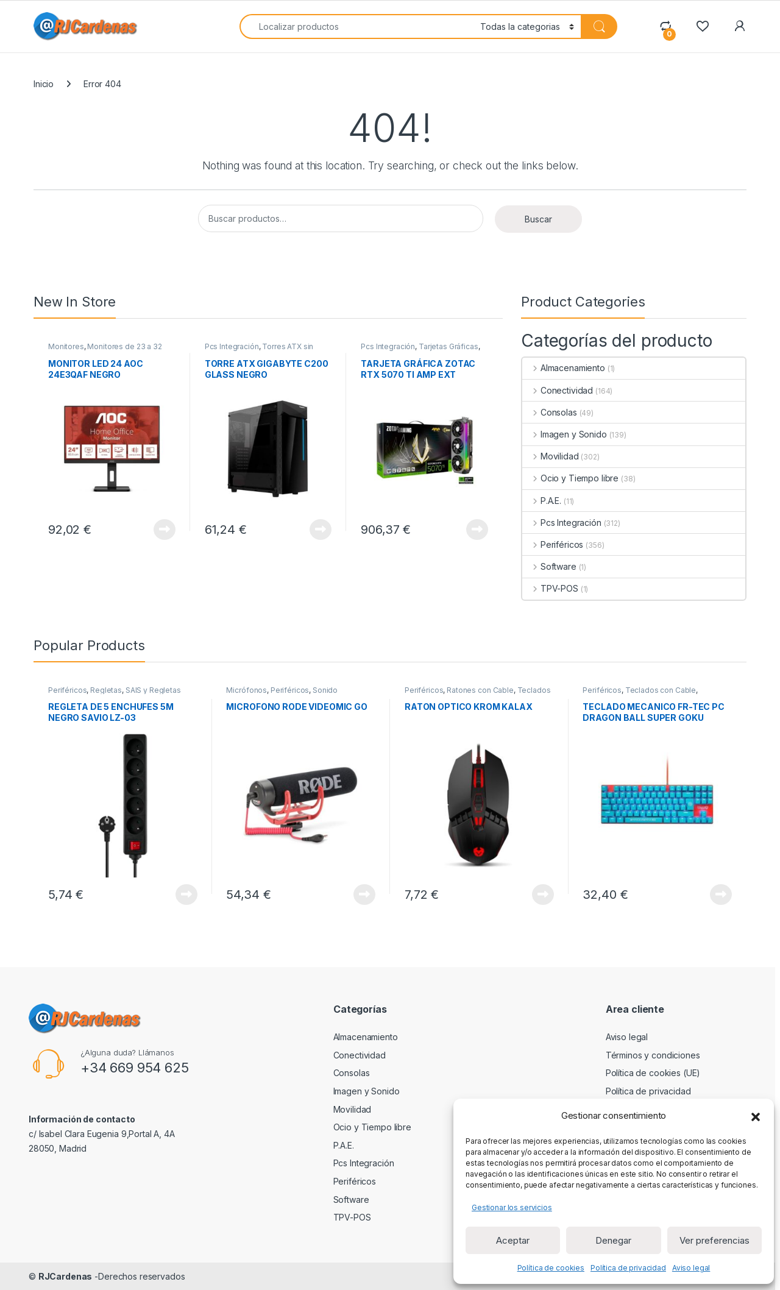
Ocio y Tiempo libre (570, 478)
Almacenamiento (563, 368)
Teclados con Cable (660, 690)
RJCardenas (65, 1276)
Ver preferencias (714, 1240)
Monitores (66, 346)
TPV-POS (550, 588)
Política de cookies (550, 1267)
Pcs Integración (232, 346)
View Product (165, 529)
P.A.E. (541, 500)
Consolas (549, 412)
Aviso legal (691, 1267)
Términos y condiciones (653, 1055)
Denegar (613, 1240)
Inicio (44, 84)
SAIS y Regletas (153, 690)
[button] (756, 1116)
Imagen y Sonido (564, 434)
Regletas (106, 690)
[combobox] (356, 26)
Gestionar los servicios (512, 1207)
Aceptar (513, 1240)
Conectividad (557, 390)
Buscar (538, 219)
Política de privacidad (628, 1267)
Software (549, 566)
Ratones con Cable (480, 690)
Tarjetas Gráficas (448, 346)
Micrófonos (246, 690)
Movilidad (550, 456)
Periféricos (552, 544)
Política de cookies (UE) (653, 1073)
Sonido (325, 690)
